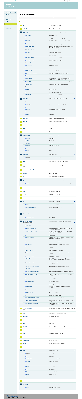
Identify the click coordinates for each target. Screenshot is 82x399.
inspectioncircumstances (31, 207)
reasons (27, 111)
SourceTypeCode (29, 292)
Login (66, 0)
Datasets (7, 14)
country (27, 387)
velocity (27, 374)
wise (24, 380)
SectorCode (28, 289)
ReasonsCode (29, 286)
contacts (28, 138)
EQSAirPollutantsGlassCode (31, 262)
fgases (24, 180)
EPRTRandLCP (26, 165)
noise (24, 336)
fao (23, 176)
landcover (25, 316)
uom (24, 350)
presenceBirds (29, 70)
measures (28, 52)
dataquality (25, 154)
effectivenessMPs (29, 43)
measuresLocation (30, 57)
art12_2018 (25, 32)
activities (28, 101)
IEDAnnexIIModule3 (27, 221)
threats (27, 86)
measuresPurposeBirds (31, 60)
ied (23, 201)
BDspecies (28, 35)
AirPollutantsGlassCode (31, 228)
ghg (24, 191)
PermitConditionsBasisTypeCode (32, 283)
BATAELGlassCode (30, 237)
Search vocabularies (24, 21)
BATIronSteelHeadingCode (31, 252)
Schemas (7, 21)
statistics (28, 369)
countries (28, 40)
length (27, 363)
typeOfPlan (28, 94)
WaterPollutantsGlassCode (31, 300)
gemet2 (24, 188)
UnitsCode (28, 295)
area (27, 356)
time (27, 371)
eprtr (24, 161)
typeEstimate (28, 92)
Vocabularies (8, 23)
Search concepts (33, 21)
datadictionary (26, 135)
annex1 (27, 204)
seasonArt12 (28, 81)
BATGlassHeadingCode (30, 246)
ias (23, 198)
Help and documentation (11, 12)
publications (26, 340)
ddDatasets (28, 140)
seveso (24, 343)
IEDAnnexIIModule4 (27, 308)
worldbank (25, 384)
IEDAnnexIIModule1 (27, 213)
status (27, 150)
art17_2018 (25, 121)
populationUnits (29, 67)
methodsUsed (29, 65)
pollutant (28, 209)
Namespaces (8, 28)
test (24, 347)
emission (28, 361)
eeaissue (28, 145)
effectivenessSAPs (30, 46)
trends (27, 89)
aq (23, 25)
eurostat (25, 173)
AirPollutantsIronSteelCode (31, 231)
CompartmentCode (30, 256)
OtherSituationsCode (30, 278)
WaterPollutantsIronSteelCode (32, 303)
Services (7, 26)
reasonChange (29, 78)
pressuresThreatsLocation (31, 73)
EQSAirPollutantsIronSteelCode (32, 266)
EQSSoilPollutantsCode (31, 268)
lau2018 (25, 326)
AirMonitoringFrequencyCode (32, 225)
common (25, 131)
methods (28, 109)
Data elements (9, 19)
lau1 (24, 319)
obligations (28, 148)
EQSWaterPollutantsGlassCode (32, 271)
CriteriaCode (28, 258)
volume (27, 376)
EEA (11, 1)
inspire (24, 313)
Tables (7, 16)
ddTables (28, 143)
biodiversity (26, 125)
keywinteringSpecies (30, 49)
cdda (24, 128)
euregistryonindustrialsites (29, 169)
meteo (27, 366)
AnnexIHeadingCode (30, 217)
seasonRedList (29, 84)
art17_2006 (25, 98)
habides (25, 194)
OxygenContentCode (30, 281)
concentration (29, 358)
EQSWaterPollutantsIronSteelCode (33, 274)
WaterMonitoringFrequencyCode (32, 297)
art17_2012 (25, 118)
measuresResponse (30, 62)
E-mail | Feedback (9, 395)
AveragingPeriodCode (30, 235)
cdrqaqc (28, 37)
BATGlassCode (29, 244)
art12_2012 (25, 28)
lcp (23, 330)
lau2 (24, 323)
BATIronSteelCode (30, 250)
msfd (24, 333)
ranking (27, 75)
